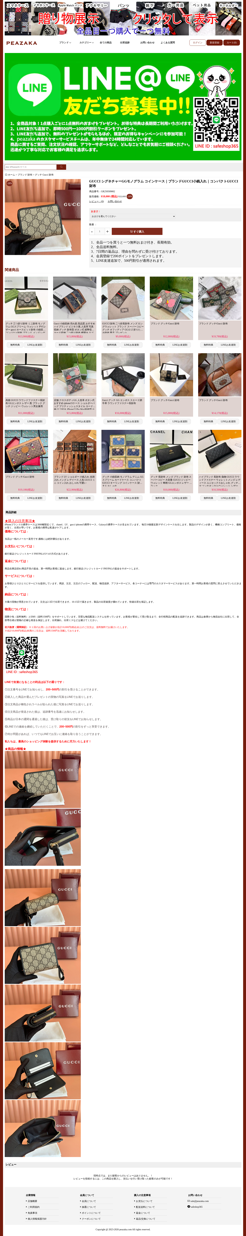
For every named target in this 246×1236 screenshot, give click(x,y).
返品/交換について (146, 1219)
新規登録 (214, 42)
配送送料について (145, 1207)
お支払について (144, 1201)
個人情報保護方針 (37, 1219)
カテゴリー (86, 42)
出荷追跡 (125, 42)
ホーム (11, 174)
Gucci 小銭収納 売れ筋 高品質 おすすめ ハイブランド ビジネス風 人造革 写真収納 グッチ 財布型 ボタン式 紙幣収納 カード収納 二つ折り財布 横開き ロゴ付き (74, 329)
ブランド (65, 42)
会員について (89, 1201)
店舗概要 (32, 1201)
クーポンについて (91, 1219)
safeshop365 (197, 1207)
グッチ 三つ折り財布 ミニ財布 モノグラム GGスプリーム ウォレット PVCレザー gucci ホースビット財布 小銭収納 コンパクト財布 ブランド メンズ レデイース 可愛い (26, 329)
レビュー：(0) (96, 201)
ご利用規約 (34, 1207)
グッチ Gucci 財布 (44, 174)
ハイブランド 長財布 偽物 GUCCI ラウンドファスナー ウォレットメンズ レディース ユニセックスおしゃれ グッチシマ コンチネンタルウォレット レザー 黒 (219, 483)
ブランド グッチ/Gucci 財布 (165, 323)
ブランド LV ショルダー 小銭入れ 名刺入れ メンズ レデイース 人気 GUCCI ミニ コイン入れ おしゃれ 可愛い (74, 480)
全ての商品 (106, 42)
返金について (143, 1213)
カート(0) (232, 42)
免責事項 (32, 1213)
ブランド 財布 (25, 174)
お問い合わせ (147, 42)
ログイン (197, 42)
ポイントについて (91, 1213)
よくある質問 (168, 42)
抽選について (89, 1207)
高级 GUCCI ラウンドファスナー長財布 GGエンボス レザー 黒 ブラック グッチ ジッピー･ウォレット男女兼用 (25, 403)
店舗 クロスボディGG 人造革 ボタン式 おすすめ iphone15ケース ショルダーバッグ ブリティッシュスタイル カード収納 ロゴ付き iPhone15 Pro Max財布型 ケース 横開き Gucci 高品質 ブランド (74, 406)
